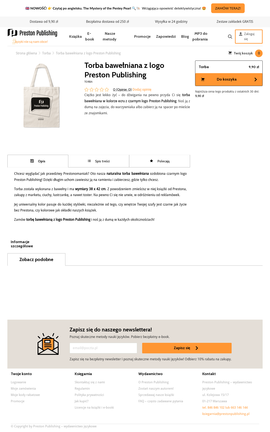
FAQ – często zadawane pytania (160, 401)
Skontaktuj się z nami (90, 382)
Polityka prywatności (89, 395)
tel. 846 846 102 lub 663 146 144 (225, 407)
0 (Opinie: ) (122, 89)
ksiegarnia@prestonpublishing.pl (226, 414)
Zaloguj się (246, 36)
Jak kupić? (81, 401)
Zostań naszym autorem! (156, 388)
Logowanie (18, 382)
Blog (185, 36)
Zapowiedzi (166, 36)
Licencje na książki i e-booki (94, 407)
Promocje (142, 36)
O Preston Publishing (153, 382)
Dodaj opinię (141, 89)
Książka (75, 36)
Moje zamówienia (23, 388)
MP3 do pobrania (200, 36)
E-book (89, 36)
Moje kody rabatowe (25, 395)
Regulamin (82, 388)
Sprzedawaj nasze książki (156, 395)
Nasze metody (109, 36)
